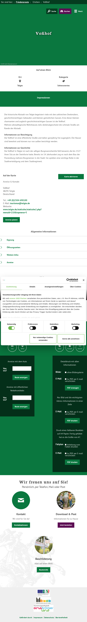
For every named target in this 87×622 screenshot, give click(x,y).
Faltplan (59, 444)
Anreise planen (11, 219)
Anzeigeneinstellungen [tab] (54, 287)
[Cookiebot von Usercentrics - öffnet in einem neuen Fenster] (68, 280)
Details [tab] (32, 287)
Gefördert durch (25, 617)
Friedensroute (22, 2)
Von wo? (5, 369)
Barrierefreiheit (62, 617)
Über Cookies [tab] (75, 287)
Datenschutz (49, 617)
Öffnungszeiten (13, 247)
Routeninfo (43, 570)
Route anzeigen (21, 377)
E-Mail (59, 378)
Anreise (10, 262)
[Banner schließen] (83, 280)
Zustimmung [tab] (11, 287)
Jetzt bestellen (66, 525)
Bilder (58, 372)
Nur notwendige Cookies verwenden (43, 338)
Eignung (10, 240)
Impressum (38, 617)
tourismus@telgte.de (20, 203)
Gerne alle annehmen (71, 339)
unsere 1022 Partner (18, 298)
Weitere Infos (12, 255)
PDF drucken (72, 420)
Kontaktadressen (21, 525)
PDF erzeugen (73, 388)
